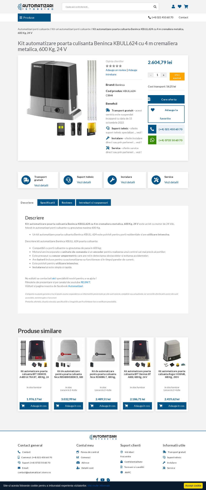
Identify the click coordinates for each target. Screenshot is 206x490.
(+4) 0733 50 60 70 (170, 140)
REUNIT (85, 282)
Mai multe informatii (99, 485)
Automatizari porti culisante (33, 29)
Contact (183, 17)
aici (54, 278)
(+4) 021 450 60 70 (160, 17)
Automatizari (75, 286)
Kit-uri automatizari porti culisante (71, 29)
